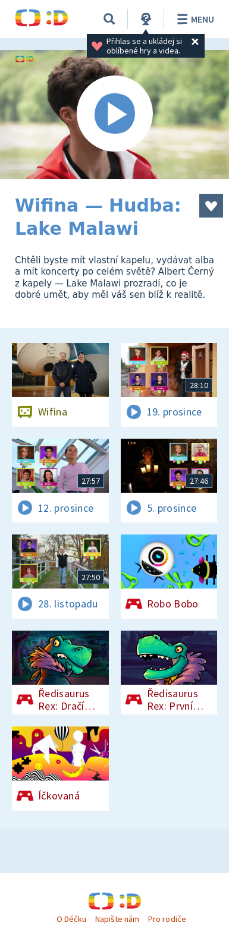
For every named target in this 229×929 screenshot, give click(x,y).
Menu (193, 19)
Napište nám (117, 919)
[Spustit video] (114, 114)
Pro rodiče (167, 919)
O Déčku (71, 919)
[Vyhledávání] (109, 19)
